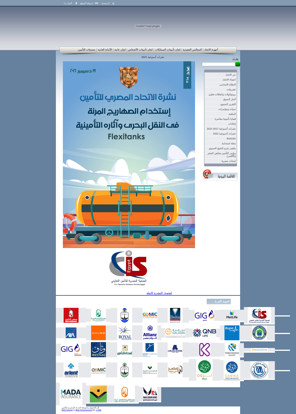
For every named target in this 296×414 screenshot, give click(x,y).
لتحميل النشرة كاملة (159, 293)
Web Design (67, 410)
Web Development (83, 410)
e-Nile (98, 410)
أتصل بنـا (68, 3)
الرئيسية (105, 3)
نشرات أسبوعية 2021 (152, 57)
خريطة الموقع (86, 3)
